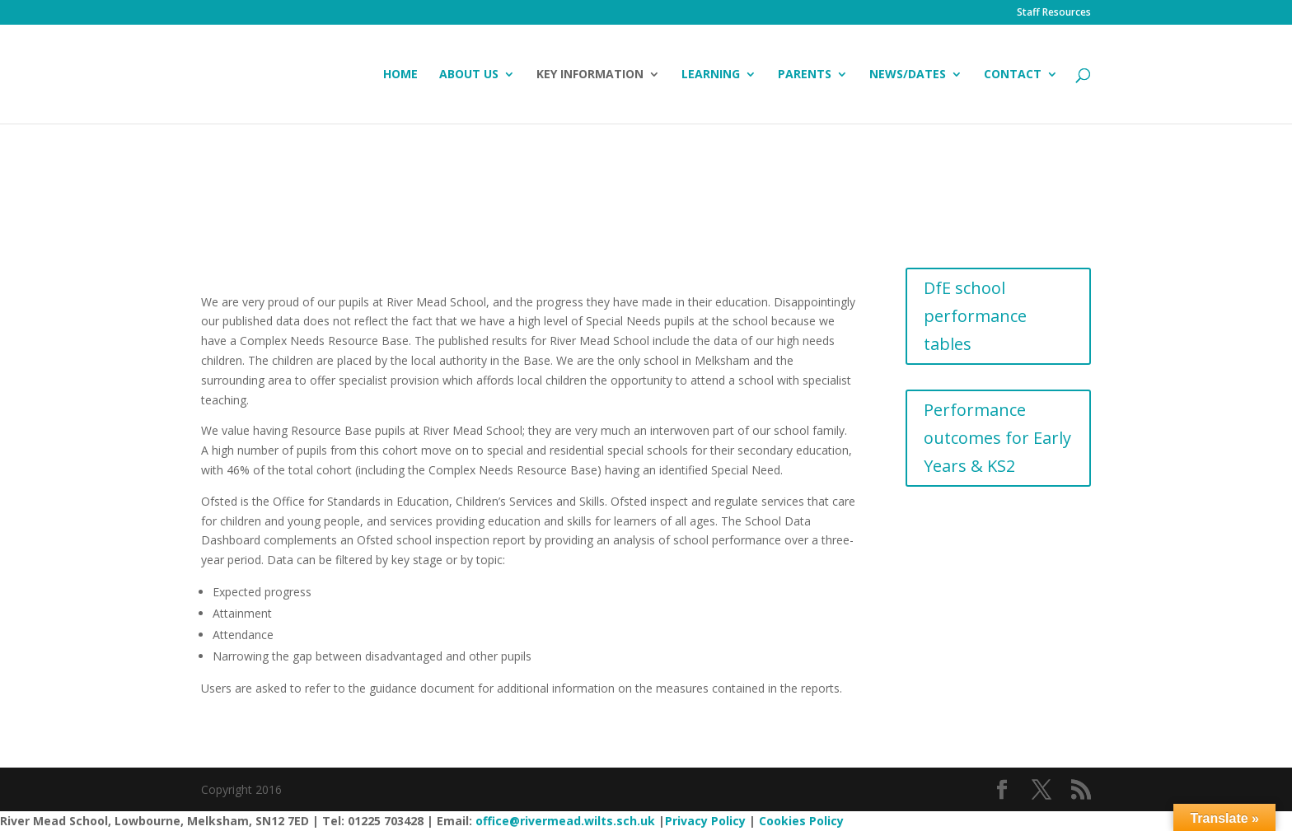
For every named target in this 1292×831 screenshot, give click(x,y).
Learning (710, 75)
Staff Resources (1054, 13)
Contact (1013, 75)
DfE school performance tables (975, 316)
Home (400, 75)
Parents (804, 75)
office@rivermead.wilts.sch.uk (565, 821)
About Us (469, 75)
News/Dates (907, 75)
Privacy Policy (705, 821)
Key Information (590, 75)
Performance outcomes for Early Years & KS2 (997, 438)
